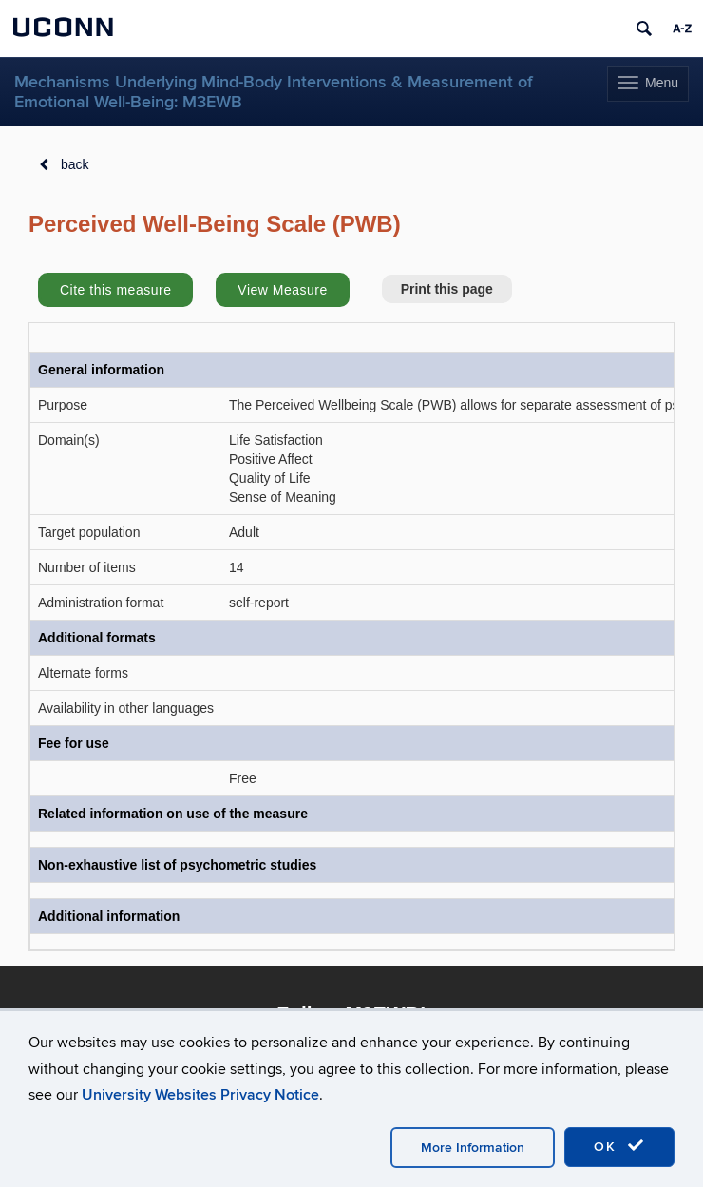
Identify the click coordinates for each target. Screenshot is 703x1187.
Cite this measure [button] (115, 289)
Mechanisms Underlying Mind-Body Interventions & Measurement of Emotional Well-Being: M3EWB (273, 92)
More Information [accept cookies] (472, 1147)
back (75, 164)
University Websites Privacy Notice (200, 1094)
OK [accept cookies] (619, 1146)
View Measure (282, 289)
